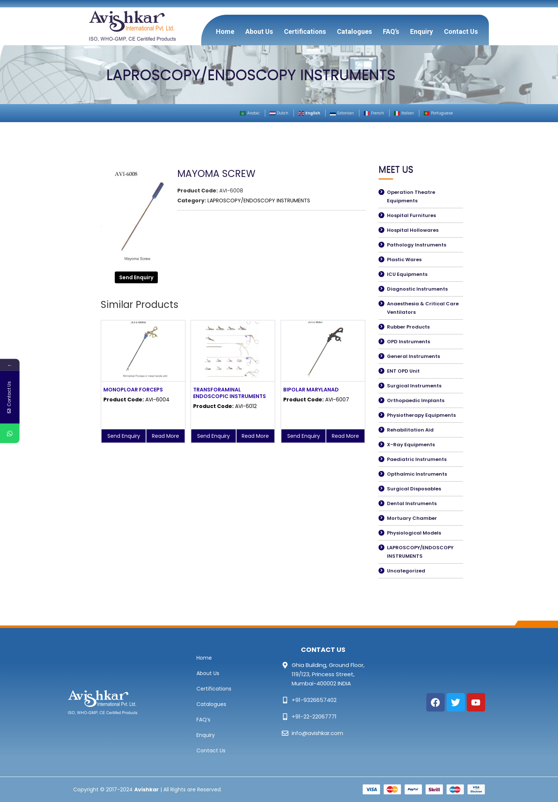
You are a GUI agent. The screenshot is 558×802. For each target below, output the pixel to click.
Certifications (305, 31)
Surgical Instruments (414, 385)
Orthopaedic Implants (415, 400)
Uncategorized (406, 570)
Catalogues (354, 31)
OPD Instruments (408, 341)
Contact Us (461, 31)
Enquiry (421, 31)
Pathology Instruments (416, 244)
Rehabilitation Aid (410, 429)
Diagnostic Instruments (417, 288)
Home (225, 31)
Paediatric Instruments (417, 459)
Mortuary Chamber (412, 518)
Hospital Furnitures (411, 215)
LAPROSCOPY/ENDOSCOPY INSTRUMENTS (258, 200)
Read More (165, 436)
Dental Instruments (412, 503)
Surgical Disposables (414, 488)
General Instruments (413, 356)
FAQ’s (391, 31)
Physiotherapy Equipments (421, 415)
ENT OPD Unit (403, 371)
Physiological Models (414, 532)
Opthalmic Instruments (417, 474)
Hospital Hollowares (412, 230)
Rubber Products (408, 326)
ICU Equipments (407, 274)
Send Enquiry (136, 277)
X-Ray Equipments (411, 444)
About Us (259, 31)
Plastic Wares (404, 259)
